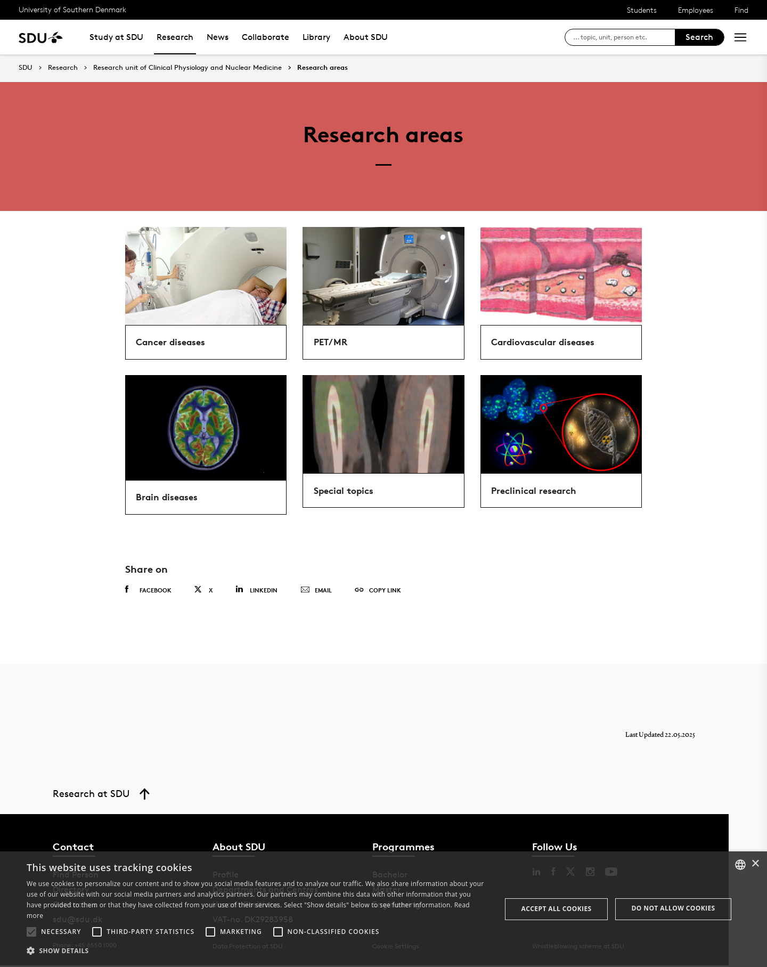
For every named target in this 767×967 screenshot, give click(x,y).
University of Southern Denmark (72, 9)
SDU (25, 67)
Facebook (148, 592)
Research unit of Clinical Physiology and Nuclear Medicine (187, 67)
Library (316, 37)
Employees (695, 9)
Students (642, 9)
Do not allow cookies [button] (673, 908)
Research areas (322, 67)
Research (175, 37)
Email (316, 592)
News (218, 37)
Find (741, 9)
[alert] (383, 909)
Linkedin (256, 591)
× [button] (755, 864)
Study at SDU (116, 37)
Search (699, 37)
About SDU (366, 37)
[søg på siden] (624, 37)
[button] (31, 931)
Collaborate (265, 37)
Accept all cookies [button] (556, 908)
